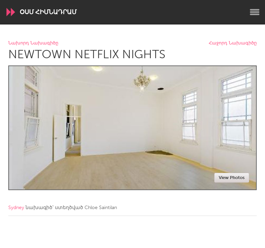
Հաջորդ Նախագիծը (233, 43)
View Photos (232, 177)
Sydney (16, 207)
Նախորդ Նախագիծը (33, 43)
